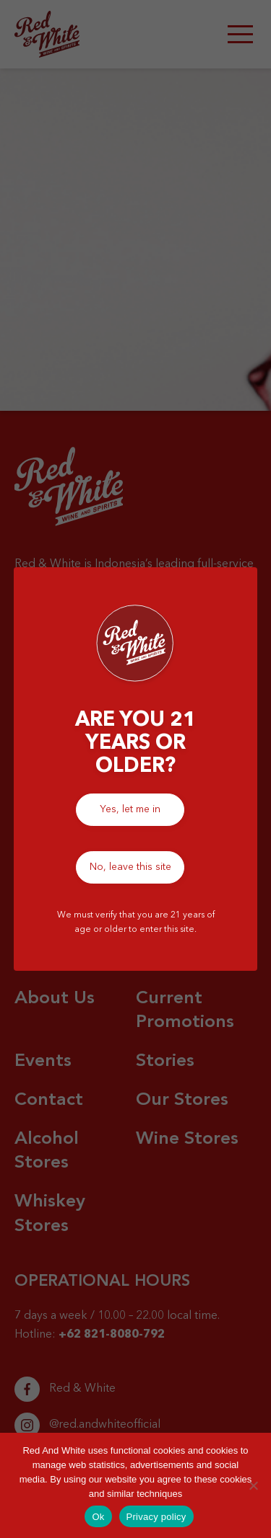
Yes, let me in (130, 809)
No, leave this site (130, 867)
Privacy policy (156, 1516)
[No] (253, 1485)
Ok (98, 1516)
